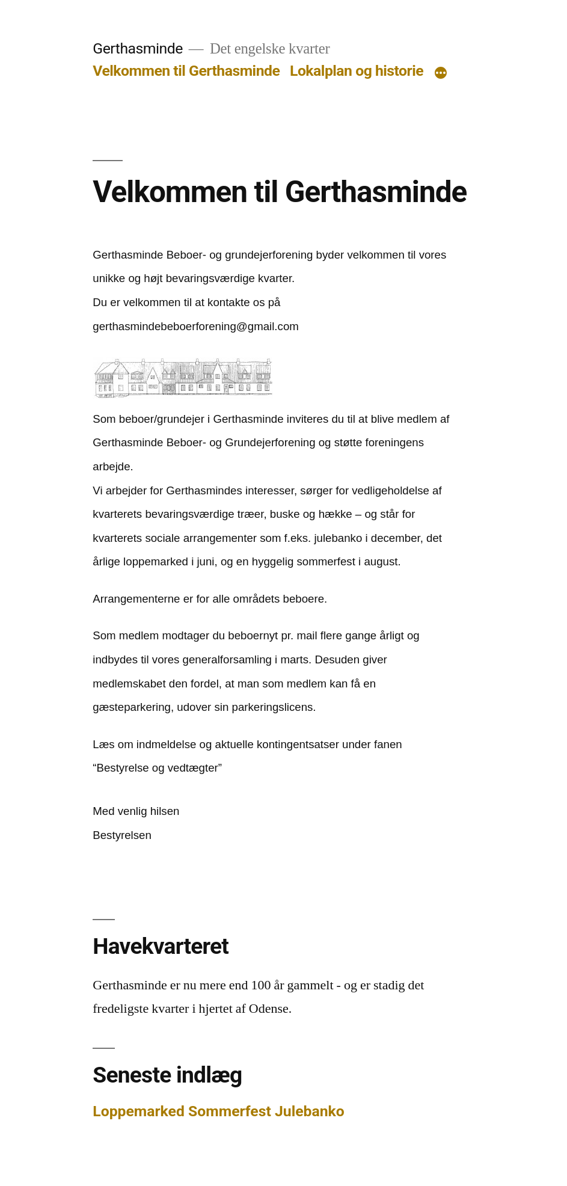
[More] (441, 73)
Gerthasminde (137, 48)
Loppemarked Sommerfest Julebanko (219, 1111)
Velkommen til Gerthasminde (186, 70)
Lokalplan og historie (356, 70)
